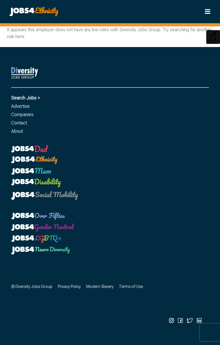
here (19, 36)
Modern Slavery (99, 286)
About (17, 131)
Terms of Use (131, 286)
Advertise (20, 106)
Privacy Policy (69, 286)
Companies (22, 114)
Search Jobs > (25, 98)
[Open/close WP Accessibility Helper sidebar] (213, 37)
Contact (19, 123)
